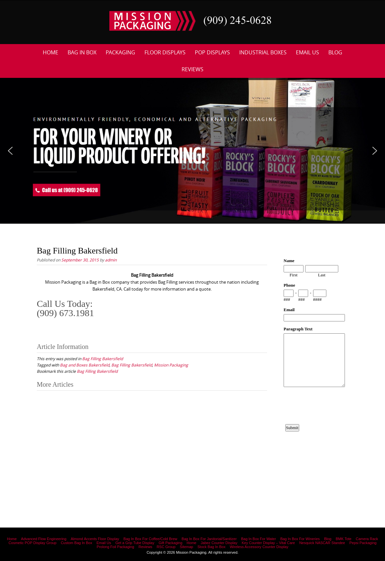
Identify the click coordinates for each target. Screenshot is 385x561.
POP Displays (212, 52)
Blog (335, 52)
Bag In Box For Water (258, 539)
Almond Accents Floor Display (95, 539)
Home (50, 52)
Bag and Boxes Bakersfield (84, 364)
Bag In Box (82, 52)
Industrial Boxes (263, 52)
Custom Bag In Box (76, 543)
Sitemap (186, 547)
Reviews (192, 69)
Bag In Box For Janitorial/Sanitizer (209, 539)
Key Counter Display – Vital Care (268, 543)
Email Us (307, 52)
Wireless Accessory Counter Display (259, 547)
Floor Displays (165, 52)
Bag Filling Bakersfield (102, 358)
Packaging (120, 52)
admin (111, 259)
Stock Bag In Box (211, 547)
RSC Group (166, 547)
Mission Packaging (171, 364)
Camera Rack (367, 539)
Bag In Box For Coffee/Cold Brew (150, 539)
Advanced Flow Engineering (43, 539)
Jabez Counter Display (219, 543)
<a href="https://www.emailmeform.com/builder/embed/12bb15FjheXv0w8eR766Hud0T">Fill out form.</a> (314, 366)
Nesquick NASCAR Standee (322, 543)
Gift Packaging (171, 543)
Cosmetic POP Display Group (33, 543)
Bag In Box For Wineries (300, 539)
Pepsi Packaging (362, 543)
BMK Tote (344, 539)
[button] (10, 150)
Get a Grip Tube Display (134, 543)
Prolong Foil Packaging (115, 547)
